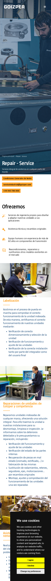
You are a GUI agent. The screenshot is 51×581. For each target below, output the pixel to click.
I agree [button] (30, 560)
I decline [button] (30, 566)
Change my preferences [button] (30, 571)
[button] (45, 7)
